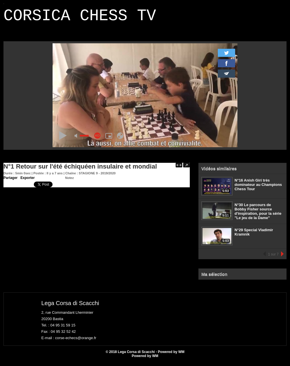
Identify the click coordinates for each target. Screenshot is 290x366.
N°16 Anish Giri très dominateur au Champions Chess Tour (258, 188)
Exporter (28, 181)
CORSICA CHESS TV (79, 18)
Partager (10, 181)
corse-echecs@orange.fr (75, 341)
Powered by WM (145, 359)
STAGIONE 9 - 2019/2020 (97, 176)
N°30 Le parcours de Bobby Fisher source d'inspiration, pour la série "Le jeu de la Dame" (258, 214)
